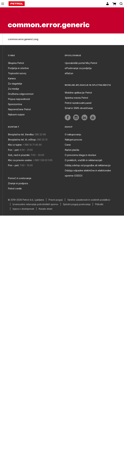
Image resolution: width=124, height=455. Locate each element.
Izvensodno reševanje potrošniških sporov (35, 204)
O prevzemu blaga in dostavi (80, 155)
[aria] (68, 117)
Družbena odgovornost (20, 93)
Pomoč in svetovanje (19, 178)
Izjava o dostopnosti (23, 209)
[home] (17, 3)
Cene (68, 144)
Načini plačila (72, 149)
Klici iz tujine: (15, 144)
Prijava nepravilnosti (19, 99)
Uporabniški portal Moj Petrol (81, 63)
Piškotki (99, 204)
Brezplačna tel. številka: (21, 134)
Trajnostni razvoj (17, 73)
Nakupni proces (73, 139)
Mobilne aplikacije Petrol (78, 92)
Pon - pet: (13, 149)
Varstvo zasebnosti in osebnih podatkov (88, 200)
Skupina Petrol (16, 63)
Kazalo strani (45, 209)
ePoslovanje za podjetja (78, 68)
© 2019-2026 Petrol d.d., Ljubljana (26, 200)
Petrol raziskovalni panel (78, 102)
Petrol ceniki (15, 188)
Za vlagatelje (15, 83)
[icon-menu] (2, 3)
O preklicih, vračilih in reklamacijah (83, 160)
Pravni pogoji (56, 200)
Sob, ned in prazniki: (19, 155)
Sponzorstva (15, 104)
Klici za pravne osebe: (20, 160)
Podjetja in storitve (18, 68)
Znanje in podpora (18, 183)
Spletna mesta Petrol (76, 97)
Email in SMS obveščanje (79, 108)
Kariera (12, 78)
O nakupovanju (73, 134)
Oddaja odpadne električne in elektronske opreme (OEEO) (88, 173)
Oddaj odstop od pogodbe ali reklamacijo (88, 165)
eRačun (69, 73)
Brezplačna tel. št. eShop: (22, 139)
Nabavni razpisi (16, 114)
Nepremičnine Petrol (19, 109)
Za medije (13, 88)
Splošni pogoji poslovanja (76, 204)
